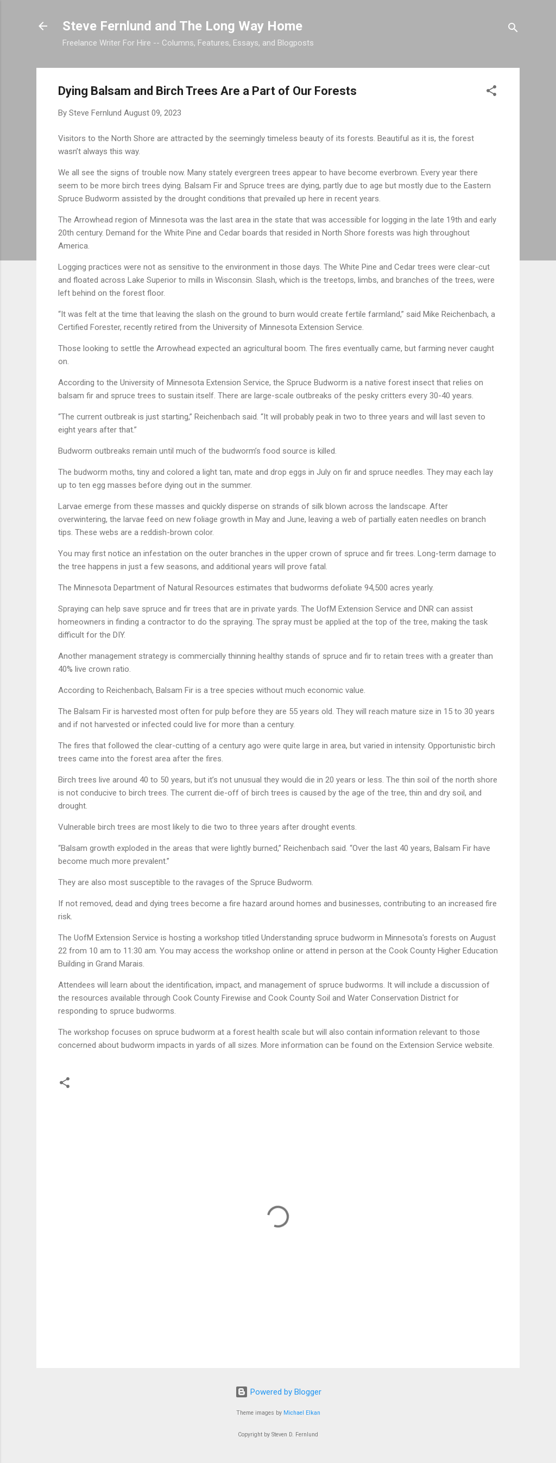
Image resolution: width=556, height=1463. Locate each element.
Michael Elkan (301, 1412)
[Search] (513, 29)
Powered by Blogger (278, 1392)
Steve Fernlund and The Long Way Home (182, 26)
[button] (491, 92)
